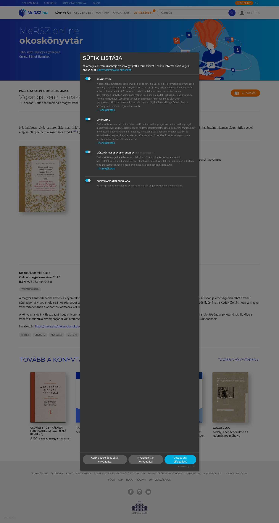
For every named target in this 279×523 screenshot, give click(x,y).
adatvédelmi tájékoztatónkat (114, 69)
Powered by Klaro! (186, 466)
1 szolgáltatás (105, 109)
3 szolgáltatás (105, 168)
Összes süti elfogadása (180, 459)
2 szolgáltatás (105, 142)
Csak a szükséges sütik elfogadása (104, 459)
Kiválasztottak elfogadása (146, 459)
